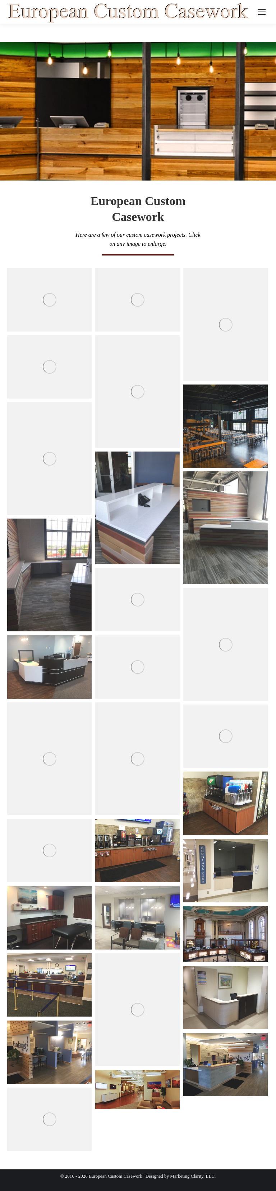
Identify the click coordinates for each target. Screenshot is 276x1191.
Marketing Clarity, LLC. (193, 1176)
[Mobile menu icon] (261, 12)
